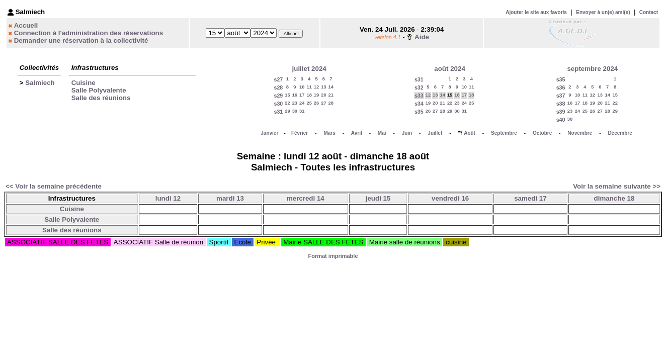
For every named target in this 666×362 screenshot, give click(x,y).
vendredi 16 (450, 198)
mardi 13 (230, 198)
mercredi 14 (305, 198)
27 (323, 103)
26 (316, 103)
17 (301, 95)
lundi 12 (168, 198)
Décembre (620, 133)
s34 (419, 104)
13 (323, 86)
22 (287, 103)
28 (331, 103)
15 (287, 95)
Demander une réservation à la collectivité (81, 40)
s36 (560, 87)
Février (299, 133)
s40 (560, 120)
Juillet (435, 133)
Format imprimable (333, 256)
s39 (560, 112)
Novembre (579, 133)
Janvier (269, 133)
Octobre (542, 133)
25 (308, 103)
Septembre (504, 133)
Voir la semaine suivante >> (616, 186)
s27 (278, 79)
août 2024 (449, 68)
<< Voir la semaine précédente (54, 186)
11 (308, 86)
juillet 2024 (309, 68)
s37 (560, 96)
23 (294, 103)
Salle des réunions (101, 98)
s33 (419, 96)
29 (287, 111)
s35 (419, 112)
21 (331, 95)
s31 (278, 112)
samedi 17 (530, 198)
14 (331, 86)
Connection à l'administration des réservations (88, 33)
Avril (356, 133)
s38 (560, 104)
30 (294, 111)
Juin (407, 133)
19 (316, 95)
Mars (329, 133)
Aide (421, 37)
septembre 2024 (592, 68)
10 (301, 86)
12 (316, 86)
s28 (278, 87)
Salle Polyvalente (98, 90)
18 (308, 95)
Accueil (26, 25)
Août (469, 133)
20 (323, 95)
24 (301, 103)
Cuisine (83, 82)
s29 (278, 96)
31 (301, 111)
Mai (382, 133)
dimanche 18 (614, 198)
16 (294, 95)
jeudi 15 (378, 198)
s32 (419, 87)
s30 (278, 104)
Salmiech (40, 82)
